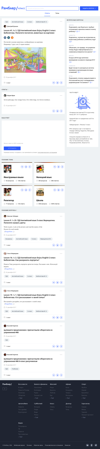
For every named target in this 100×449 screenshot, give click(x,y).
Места (36, 415)
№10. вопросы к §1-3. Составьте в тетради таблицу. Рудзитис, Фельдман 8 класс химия (81, 131)
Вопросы (69, 407)
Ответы (52, 407)
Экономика (37, 387)
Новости (21, 407)
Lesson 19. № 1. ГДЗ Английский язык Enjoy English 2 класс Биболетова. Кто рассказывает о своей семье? (29, 296)
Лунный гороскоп (87, 415)
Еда (51, 395)
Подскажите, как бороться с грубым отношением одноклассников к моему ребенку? (82, 29)
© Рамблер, (6, 445)
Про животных (23, 434)
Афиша (68, 384)
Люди (36, 409)
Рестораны (69, 395)
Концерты (69, 390)
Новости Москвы (23, 390)
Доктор (68, 403)
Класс (52, 403)
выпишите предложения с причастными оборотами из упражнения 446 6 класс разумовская (28, 360)
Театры (68, 393)
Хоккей (84, 390)
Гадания (84, 412)
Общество (21, 395)
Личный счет (38, 395)
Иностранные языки (14, 177)
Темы (51, 409)
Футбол (84, 387)
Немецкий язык (44, 177)
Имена (84, 409)
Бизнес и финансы (40, 384)
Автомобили (23, 403)
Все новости (22, 384)
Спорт (84, 384)
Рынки (36, 393)
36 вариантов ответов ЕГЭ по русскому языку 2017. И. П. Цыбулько (81, 113)
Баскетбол (85, 393)
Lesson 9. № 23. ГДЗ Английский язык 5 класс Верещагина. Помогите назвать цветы (29, 222)
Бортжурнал (22, 412)
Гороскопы (86, 403)
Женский (53, 384)
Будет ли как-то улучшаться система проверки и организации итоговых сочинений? (81, 70)
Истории (37, 407)
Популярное (22, 426)
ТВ (19, 429)
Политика (21, 393)
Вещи (36, 412)
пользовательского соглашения (47, 152)
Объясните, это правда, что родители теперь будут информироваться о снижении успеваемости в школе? (82, 50)
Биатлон (84, 395)
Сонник (84, 407)
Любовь (52, 393)
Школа (39, 200)
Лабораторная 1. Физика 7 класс (79, 124)
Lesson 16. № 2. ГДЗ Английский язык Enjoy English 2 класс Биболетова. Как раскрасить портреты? (29, 259)
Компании (37, 390)
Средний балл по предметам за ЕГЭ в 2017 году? (81, 119)
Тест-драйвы (22, 409)
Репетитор (9, 200)
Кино (67, 387)
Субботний (38, 403)
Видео (20, 423)
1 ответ (7, 83)
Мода (52, 387)
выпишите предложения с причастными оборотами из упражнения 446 (28, 331)
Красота (52, 390)
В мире (20, 387)
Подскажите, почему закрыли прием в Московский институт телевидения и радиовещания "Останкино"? (82, 80)
